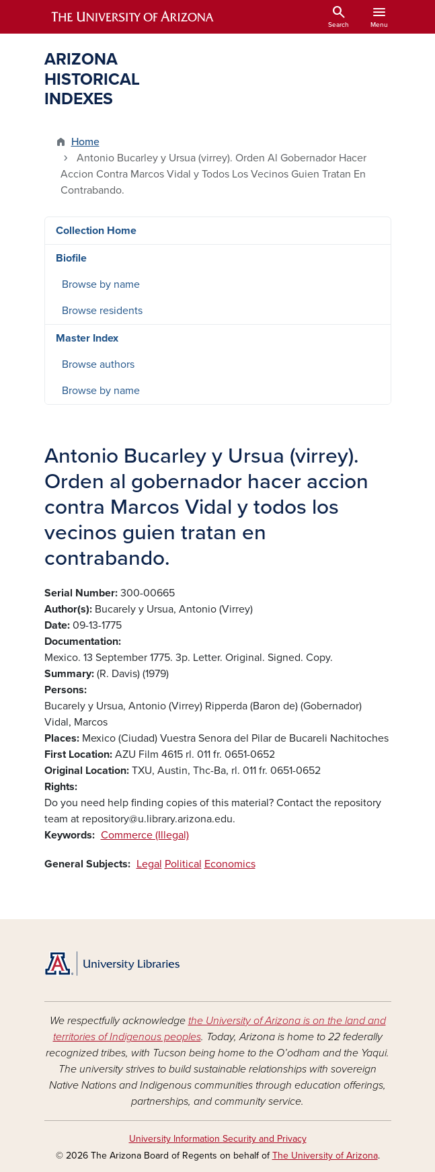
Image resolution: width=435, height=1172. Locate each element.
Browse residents (102, 310)
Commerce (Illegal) (145, 835)
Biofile (71, 258)
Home (85, 142)
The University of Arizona (325, 1155)
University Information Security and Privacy (218, 1138)
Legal (149, 864)
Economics (229, 864)
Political (183, 864)
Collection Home (96, 230)
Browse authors (98, 364)
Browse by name (101, 284)
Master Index (87, 338)
